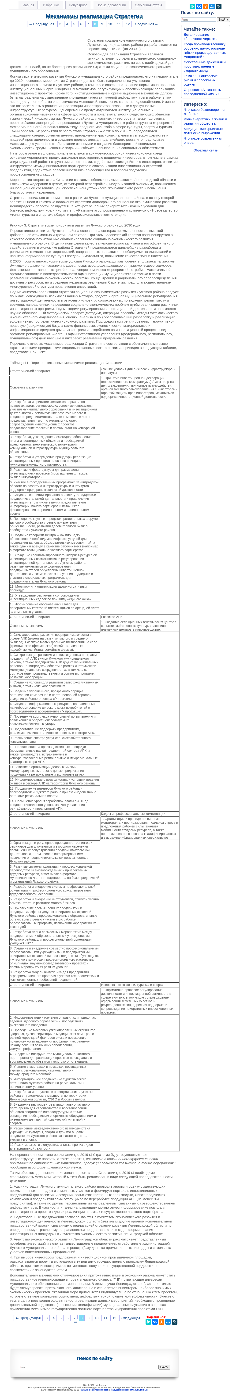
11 (119, 24)
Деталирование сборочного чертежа (200, 36)
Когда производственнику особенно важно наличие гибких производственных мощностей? (205, 50)
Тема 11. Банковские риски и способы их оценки (201, 80)
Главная (28, 5)
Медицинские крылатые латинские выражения (203, 131)
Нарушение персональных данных (129, 1390)
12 (128, 24)
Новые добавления (111, 5)
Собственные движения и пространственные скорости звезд (205, 66)
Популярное (78, 5)
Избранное (51, 5)
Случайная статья (148, 5)
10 (110, 24)
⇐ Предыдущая (41, 24)
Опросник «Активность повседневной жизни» (202, 92)
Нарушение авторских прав (94, 1390)
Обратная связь (205, 150)
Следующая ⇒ (146, 24)
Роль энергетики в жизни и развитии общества (205, 121)
